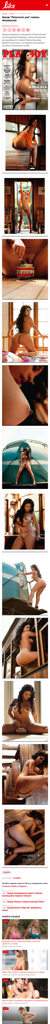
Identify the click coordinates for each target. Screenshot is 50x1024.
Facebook (6, 886)
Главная (4, 13)
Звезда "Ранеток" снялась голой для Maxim (23, 901)
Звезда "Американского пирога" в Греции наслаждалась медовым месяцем (22, 894)
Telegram (23, 886)
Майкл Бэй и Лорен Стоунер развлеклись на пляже (23, 972)
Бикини (12, 13)
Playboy (17, 878)
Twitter (14, 886)
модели (6, 872)
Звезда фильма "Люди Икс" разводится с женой (22, 909)
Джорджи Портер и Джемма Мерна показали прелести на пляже (21, 942)
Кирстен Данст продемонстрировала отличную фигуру (25, 1000)
